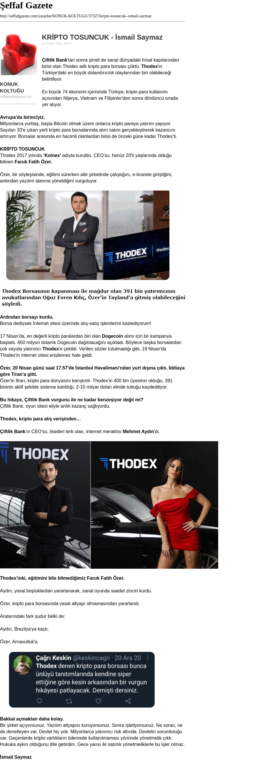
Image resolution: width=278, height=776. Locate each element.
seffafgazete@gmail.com (16, 96)
